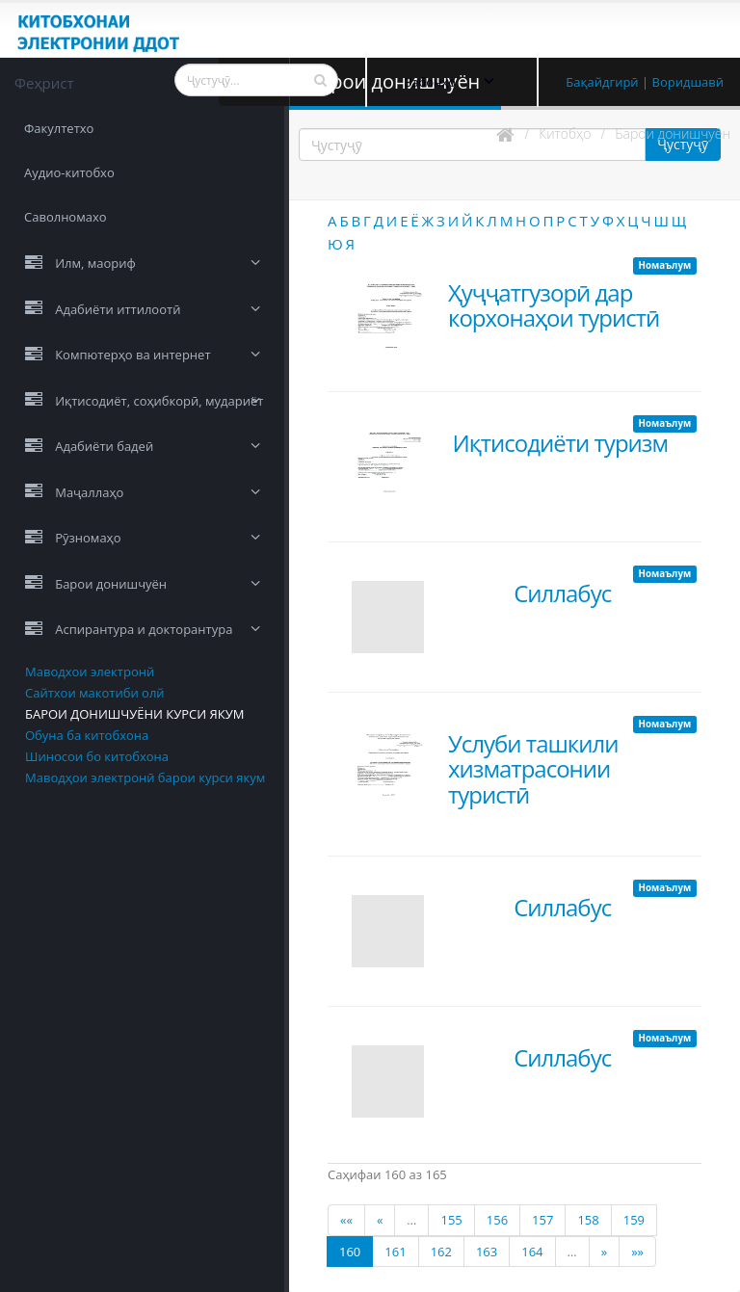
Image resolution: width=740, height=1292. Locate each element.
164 (531, 1251)
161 (395, 1251)
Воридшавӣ (688, 82)
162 (441, 1251)
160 (349, 1251)
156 (497, 1219)
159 (634, 1219)
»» (637, 1251)
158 (587, 1219)
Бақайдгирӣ (602, 82)
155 (451, 1219)
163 (486, 1251)
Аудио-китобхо (69, 172)
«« (346, 1219)
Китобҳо (565, 133)
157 (542, 1219)
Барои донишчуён (672, 133)
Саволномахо (65, 216)
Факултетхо (58, 128)
